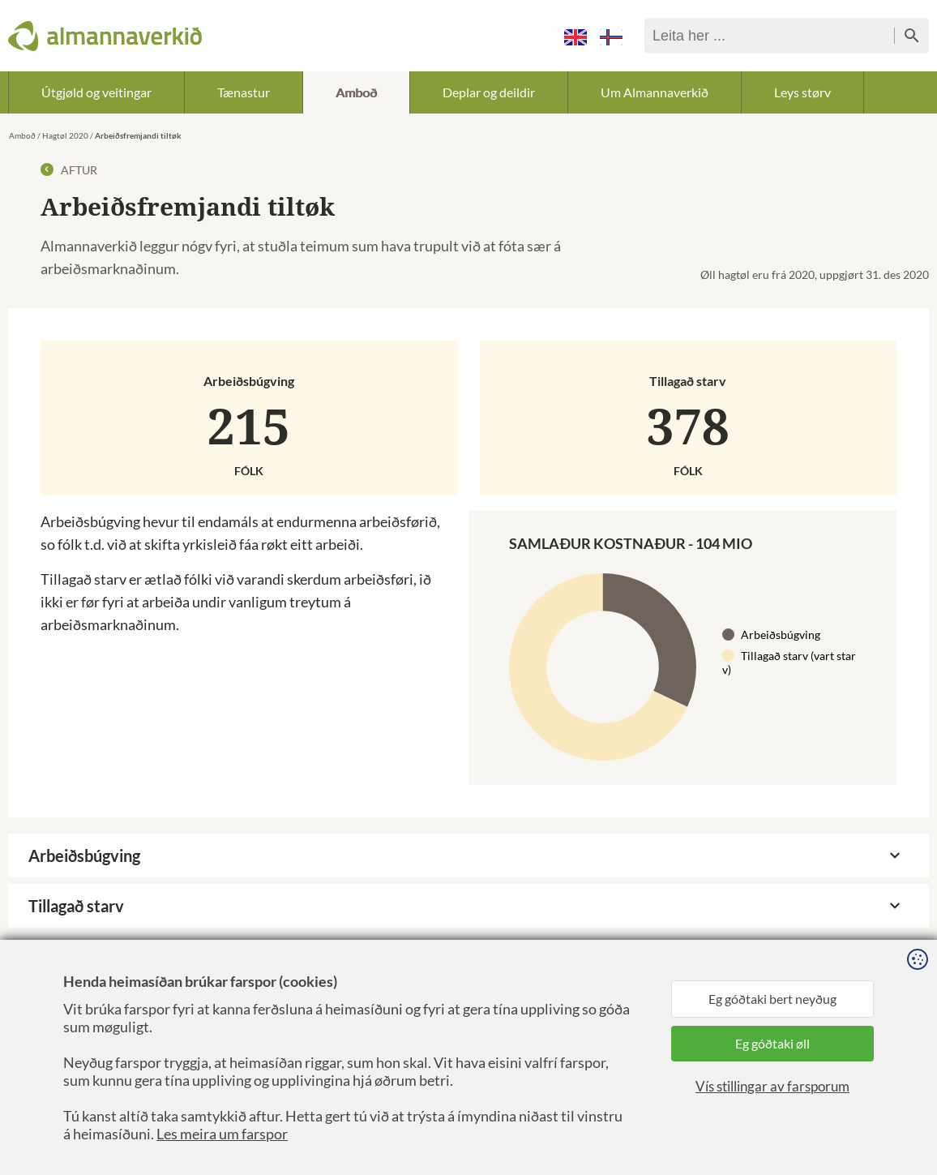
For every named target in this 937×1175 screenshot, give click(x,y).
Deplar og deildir (489, 92)
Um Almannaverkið (654, 92)
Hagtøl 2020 (65, 135)
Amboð (356, 92)
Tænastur (243, 92)
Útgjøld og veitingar (96, 92)
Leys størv (802, 92)
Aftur (69, 170)
